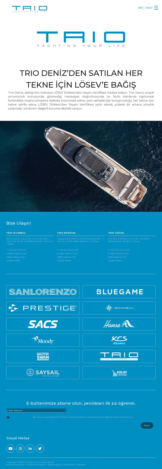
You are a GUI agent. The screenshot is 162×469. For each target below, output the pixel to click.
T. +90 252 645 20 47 (118, 250)
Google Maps (13, 260)
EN (140, 8)
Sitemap (81, 464)
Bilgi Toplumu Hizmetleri (61, 464)
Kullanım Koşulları (16, 464)
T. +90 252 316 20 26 (67, 250)
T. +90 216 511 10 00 (16, 250)
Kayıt (147, 425)
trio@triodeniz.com (16, 253)
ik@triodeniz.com (15, 257)
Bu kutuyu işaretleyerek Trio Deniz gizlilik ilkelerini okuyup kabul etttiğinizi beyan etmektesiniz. (83, 417)
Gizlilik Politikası (36, 464)
